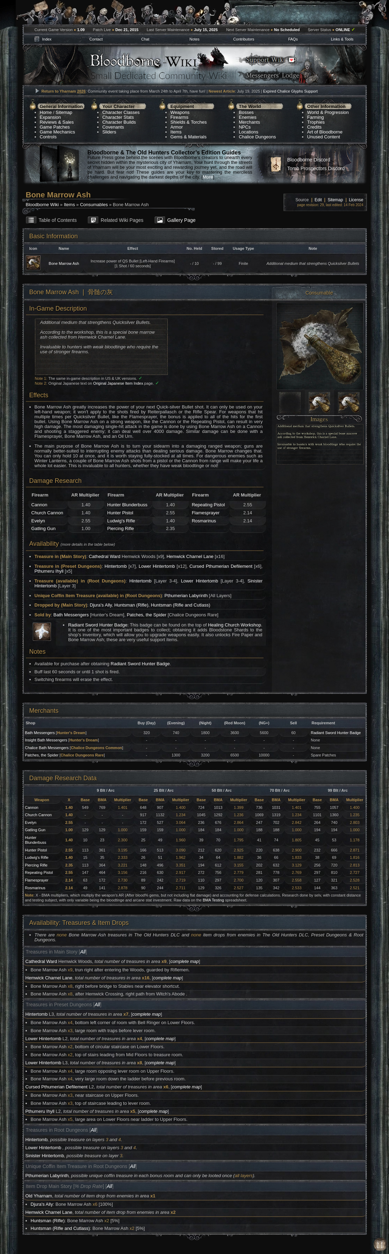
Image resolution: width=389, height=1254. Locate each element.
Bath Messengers (71, 614)
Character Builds (119, 122)
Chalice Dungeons (257, 136)
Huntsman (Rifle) (131, 605)
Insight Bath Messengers (46, 740)
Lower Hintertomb (157, 566)
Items (176, 132)
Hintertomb (116, 566)
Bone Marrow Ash (64, 263)
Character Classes (121, 112)
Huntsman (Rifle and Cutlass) (180, 605)
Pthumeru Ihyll (49, 571)
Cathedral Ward (105, 556)
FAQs (293, 39)
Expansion (50, 117)
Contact (96, 39)
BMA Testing (213, 900)
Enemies (248, 117)
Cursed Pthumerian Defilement (220, 566)
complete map (184, 961)
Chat (145, 39)
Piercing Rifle (120, 528)
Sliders (109, 132)
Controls (48, 136)
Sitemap (64, 112)
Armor (177, 127)
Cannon (39, 504)
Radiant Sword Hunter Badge (97, 625)
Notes (194, 39)
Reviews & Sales (57, 122)
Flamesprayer (205, 512)
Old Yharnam (39, 1195)
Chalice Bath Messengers (47, 748)
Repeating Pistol (208, 504)
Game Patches (55, 127)
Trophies (316, 122)
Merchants (249, 122)
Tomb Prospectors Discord (316, 168)
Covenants (113, 127)
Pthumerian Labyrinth (186, 595)
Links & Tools (342, 39)
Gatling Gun (43, 528)
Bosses (246, 112)
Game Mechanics (57, 132)
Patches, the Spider (146, 614)
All (83, 952)
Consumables (94, 204)
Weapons (180, 112)
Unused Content (323, 136)
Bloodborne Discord (308, 159)
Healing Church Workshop (234, 625)
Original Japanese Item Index (118, 383)
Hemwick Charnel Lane (189, 556)
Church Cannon (47, 512)
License (356, 199)
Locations (248, 132)
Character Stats (118, 117)
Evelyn (38, 520)
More (208, 177)
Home (46, 112)
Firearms (179, 117)
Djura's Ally (101, 605)
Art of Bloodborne (325, 132)
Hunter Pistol (120, 512)
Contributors (243, 39)
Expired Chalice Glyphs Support (290, 91)
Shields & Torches (189, 122)
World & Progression (328, 112)
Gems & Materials (189, 136)
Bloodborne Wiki (42, 204)
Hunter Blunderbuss (127, 504)
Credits (314, 127)
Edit (318, 199)
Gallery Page (181, 220)
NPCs (245, 127)
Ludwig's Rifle (121, 520)
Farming (315, 117)
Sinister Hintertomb (45, 1155)
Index (46, 39)
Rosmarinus (204, 520)
